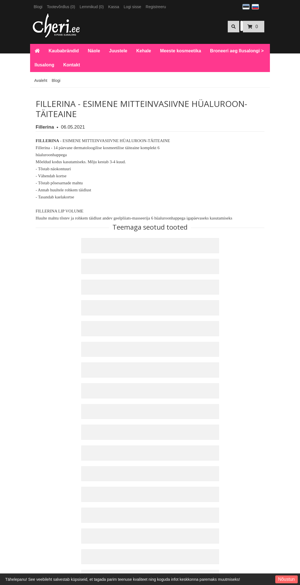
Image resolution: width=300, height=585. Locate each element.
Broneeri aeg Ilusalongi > (237, 50)
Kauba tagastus (96, 440)
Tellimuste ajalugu (191, 440)
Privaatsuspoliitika (52, 492)
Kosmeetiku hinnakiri (55, 551)
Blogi (38, 7)
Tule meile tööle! (51, 559)
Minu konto (185, 433)
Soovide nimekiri (189, 448)
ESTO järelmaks (51, 536)
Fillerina (45, 127)
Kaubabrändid (64, 50)
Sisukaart (91, 448)
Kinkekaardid (140, 440)
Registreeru (156, 7)
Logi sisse (132, 7)
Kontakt (71, 64)
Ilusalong (44, 64)
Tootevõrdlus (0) (61, 7)
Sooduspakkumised (146, 456)
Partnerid (137, 448)
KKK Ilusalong (49, 447)
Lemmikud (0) (92, 7)
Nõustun (286, 579)
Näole (94, 50)
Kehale (143, 50)
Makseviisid (47, 462)
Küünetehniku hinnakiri (57, 543)
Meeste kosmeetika (180, 50)
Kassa (113, 7)
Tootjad (135, 433)
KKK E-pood (47, 455)
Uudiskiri (183, 456)
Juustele (118, 50)
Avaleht (40, 80)
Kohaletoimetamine (54, 470)
